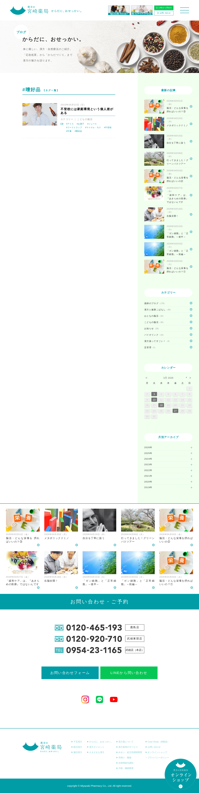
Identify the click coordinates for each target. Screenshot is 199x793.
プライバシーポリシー (157, 757)
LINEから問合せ (164, 8)
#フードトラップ (74, 127)
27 (175, 410)
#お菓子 (80, 124)
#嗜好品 (78, 131)
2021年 (148, 476)
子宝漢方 (76, 741)
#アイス (70, 124)
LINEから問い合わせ (128, 673)
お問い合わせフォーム (70, 673)
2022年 (148, 470)
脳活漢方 (76, 752)
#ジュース (92, 124)
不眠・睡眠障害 (124, 768)
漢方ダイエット (95, 747)
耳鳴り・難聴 (123, 757)
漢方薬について (124, 741)
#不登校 (107, 127)
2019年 (148, 487)
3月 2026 (168, 377)
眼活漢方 (76, 747)
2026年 (148, 447)
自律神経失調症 (124, 763)
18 (161, 405)
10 (154, 399)
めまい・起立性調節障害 (129, 752)
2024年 (148, 459)
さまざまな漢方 (95, 752)
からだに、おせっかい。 (100, 741)
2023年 (148, 464)
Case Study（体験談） (157, 741)
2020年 (148, 481)
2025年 (148, 453)
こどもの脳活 (85, 119)
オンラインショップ (156, 752)
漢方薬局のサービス (127, 747)
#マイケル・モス (93, 127)
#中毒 (69, 131)
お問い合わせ (164, 13)
